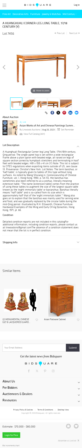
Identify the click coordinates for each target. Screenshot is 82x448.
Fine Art (6, 14)
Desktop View (63, 410)
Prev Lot (59, 33)
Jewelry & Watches (51, 14)
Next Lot (74, 33)
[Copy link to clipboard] (46, 113)
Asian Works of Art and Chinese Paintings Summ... (47, 125)
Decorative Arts (20, 14)
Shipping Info (10, 242)
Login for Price (11, 435)
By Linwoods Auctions (30, 129)
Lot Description (11, 145)
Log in (77, 5)
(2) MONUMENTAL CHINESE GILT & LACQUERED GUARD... (16, 321)
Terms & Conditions (45, 410)
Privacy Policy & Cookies (23, 410)
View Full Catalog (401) (32, 134)
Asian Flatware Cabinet (55, 319)
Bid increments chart (10, 446)
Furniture (35, 14)
